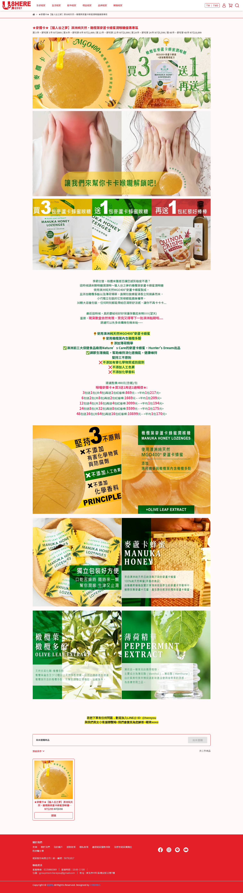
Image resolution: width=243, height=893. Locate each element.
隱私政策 (83, 847)
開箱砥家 (117, 5)
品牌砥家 (102, 5)
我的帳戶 (58, 847)
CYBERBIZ (95, 884)
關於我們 (45, 847)
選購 (53, 815)
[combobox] (38, 751)
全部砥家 (40, 5)
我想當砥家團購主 (123, 847)
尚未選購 (197, 740)
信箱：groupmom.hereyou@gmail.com (54, 872)
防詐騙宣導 (38, 850)
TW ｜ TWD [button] (212, 5)
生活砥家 (56, 5)
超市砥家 (71, 5)
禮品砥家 (87, 5)
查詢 (35, 847)
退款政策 (71, 847)
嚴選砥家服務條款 (101, 847)
